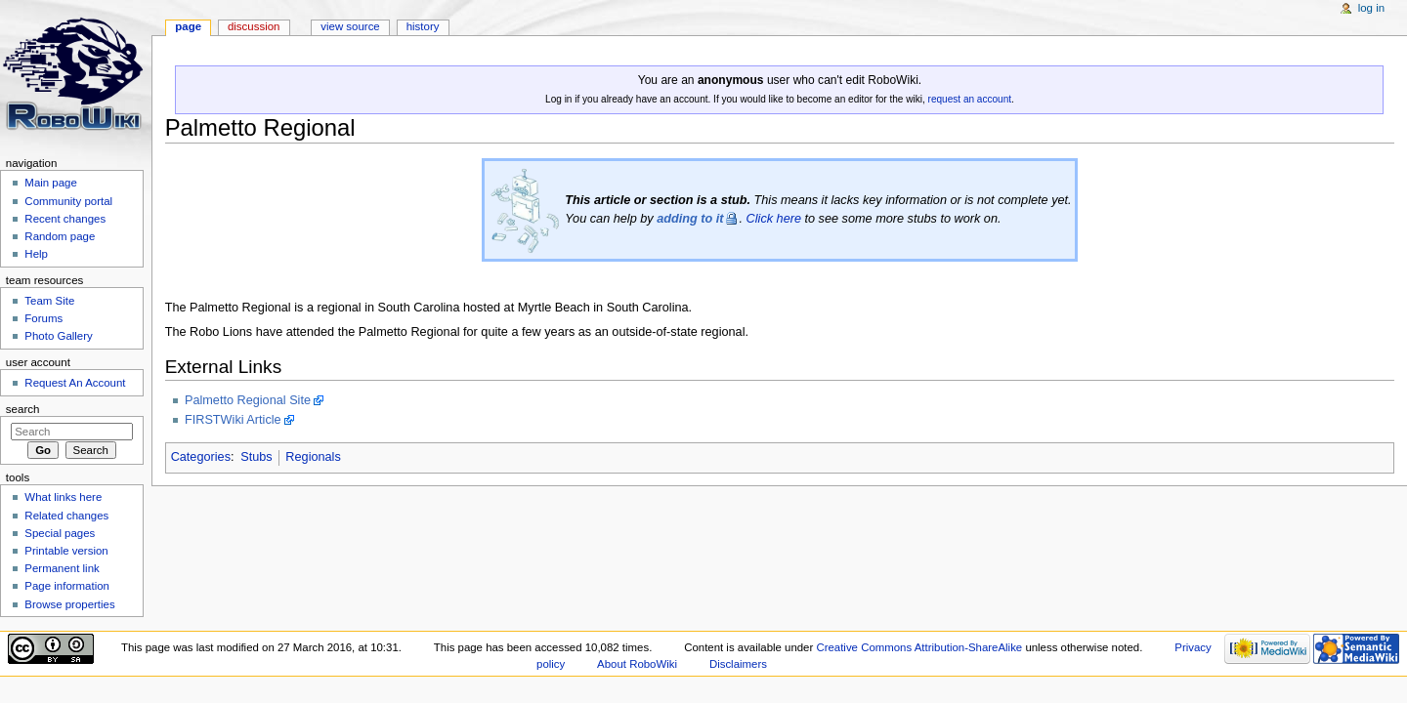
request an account (969, 99)
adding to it (690, 219)
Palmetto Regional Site (248, 400)
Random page (59, 236)
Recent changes (65, 219)
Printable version (65, 551)
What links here (63, 497)
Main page (50, 182)
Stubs (256, 457)
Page (188, 26)
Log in (1371, 8)
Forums (43, 318)
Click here (773, 219)
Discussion (253, 26)
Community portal (68, 201)
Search (23, 409)
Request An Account (74, 383)
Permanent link (61, 568)
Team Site (49, 301)
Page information (66, 586)
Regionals (312, 457)
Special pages (59, 533)
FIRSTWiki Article (233, 420)
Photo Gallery (58, 336)
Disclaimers (738, 664)
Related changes (66, 515)
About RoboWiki (637, 664)
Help (36, 254)
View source (349, 26)
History (423, 26)
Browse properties (69, 604)
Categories (201, 457)
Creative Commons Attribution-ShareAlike (919, 647)
